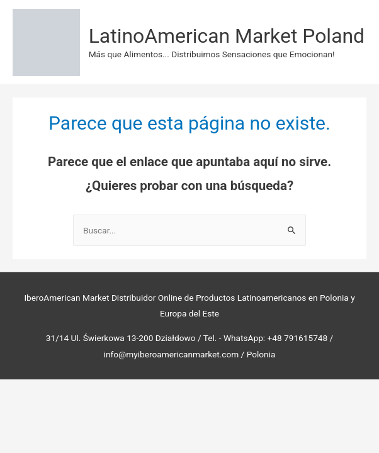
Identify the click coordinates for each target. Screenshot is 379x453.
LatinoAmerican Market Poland (227, 36)
